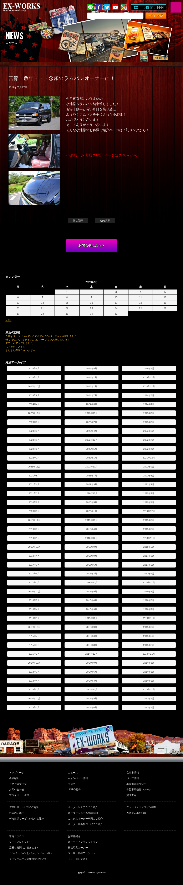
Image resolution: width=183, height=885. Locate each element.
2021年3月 (91, 484)
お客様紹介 (74, 836)
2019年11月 (34, 520)
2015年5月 (148, 636)
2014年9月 (91, 663)
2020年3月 (34, 511)
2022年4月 (148, 449)
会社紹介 (14, 778)
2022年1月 (91, 457)
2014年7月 (34, 671)
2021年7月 (91, 475)
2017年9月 (91, 556)
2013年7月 (34, 707)
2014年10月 (34, 663)
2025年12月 (149, 377)
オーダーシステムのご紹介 (83, 807)
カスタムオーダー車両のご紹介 (85, 818)
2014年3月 (91, 680)
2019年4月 (91, 529)
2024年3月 (91, 404)
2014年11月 (149, 654)
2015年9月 (91, 627)
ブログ (71, 783)
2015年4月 (34, 645)
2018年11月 (149, 538)
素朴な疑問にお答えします (24, 847)
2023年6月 (148, 422)
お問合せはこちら (91, 245)
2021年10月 (91, 466)
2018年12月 (91, 538)
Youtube (115, 7)
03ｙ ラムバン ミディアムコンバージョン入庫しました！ (37, 339)
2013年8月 (148, 698)
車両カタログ (16, 836)
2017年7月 (34, 565)
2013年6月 (91, 707)
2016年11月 (149, 582)
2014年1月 (34, 689)
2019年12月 (149, 511)
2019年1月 (34, 538)
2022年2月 (34, 457)
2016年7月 (34, 600)
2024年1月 (148, 404)
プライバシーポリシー (21, 795)
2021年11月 (34, 466)
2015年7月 (34, 636)
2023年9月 (148, 413)
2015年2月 (148, 645)
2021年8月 (34, 475)
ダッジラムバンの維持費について (28, 858)
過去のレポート (18, 812)
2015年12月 (91, 618)
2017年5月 (148, 565)
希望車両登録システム (138, 789)
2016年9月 (91, 591)
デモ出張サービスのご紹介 (24, 807)
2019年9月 (148, 520)
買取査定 (131, 795)
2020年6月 (34, 502)
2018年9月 (91, 547)
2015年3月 (91, 645)
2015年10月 (34, 627)
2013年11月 (149, 689)
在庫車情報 (132, 772)
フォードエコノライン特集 (141, 807)
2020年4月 (148, 502)
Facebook (99, 7)
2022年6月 (34, 449)
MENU (176, 7)
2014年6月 (91, 671)
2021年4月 (34, 484)
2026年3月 (148, 368)
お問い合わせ (16, 789)
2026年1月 (91, 377)
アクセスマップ (18, 783)
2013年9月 (91, 698)
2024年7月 (91, 395)
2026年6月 (34, 368)
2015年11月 (149, 618)
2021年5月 (148, 475)
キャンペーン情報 (78, 778)
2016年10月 (34, 591)
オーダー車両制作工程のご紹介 (85, 824)
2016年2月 (148, 609)
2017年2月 (148, 573)
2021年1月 (34, 493)
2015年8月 (148, 627)
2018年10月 (34, 547)
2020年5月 (91, 502)
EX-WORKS (28, 7)
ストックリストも (15, 346)
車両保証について (136, 783)
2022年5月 (91, 449)
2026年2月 (34, 377)
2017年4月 (34, 573)
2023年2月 (148, 431)
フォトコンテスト (78, 858)
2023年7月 (91, 422)
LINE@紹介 (74, 789)
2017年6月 (91, 565)
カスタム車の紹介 (136, 812)
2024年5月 (148, 395)
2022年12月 (91, 440)
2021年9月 (148, 466)
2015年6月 (91, 636)
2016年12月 (91, 582)
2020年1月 (91, 511)
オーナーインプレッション (83, 842)
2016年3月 (91, 609)
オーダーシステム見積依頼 (83, 812)
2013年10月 (34, 698)
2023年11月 (91, 413)
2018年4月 (34, 556)
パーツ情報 (132, 778)
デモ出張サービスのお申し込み (26, 818)
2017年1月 (34, 582)
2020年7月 (148, 493)
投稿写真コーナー (78, 847)
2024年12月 (149, 386)
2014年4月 (34, 680)
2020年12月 (91, 493)
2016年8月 (148, 591)
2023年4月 (91, 431)
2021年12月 (149, 457)
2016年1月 (34, 618)
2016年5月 (148, 600)
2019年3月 (148, 529)
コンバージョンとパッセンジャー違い (30, 853)
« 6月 (8, 320)
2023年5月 (34, 431)
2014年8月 (148, 663)
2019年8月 (34, 529)
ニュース (73, 772)
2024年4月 (34, 404)
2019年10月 (91, 520)
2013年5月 (148, 707)
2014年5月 (148, 671)
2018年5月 (148, 547)
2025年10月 (34, 386)
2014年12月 (91, 654)
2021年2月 (148, 484)
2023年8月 (34, 422)
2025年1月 (91, 386)
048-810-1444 (153, 7)
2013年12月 (91, 689)
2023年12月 (34, 413)
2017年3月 (91, 573)
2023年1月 (34, 440)
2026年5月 (91, 368)
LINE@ (90, 7)
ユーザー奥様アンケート (81, 853)
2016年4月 (34, 609)
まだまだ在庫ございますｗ (20, 350)
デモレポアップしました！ (20, 343)
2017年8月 (148, 556)
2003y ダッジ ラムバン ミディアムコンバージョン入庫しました (41, 336)
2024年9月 (34, 395)
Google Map (124, 7)
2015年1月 (34, 654)
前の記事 (78, 220)
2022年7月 (148, 440)
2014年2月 (148, 680)
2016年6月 (91, 600)
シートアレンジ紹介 (20, 842)
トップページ (16, 772)
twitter (107, 7)
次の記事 (105, 220)
